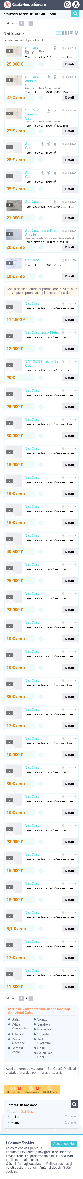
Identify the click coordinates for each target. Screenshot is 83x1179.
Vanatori (43, 1019)
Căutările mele (50, 1089)
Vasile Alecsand (18, 1041)
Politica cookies (57, 1164)
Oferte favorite (32, 1089)
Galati (16, 1019)
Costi (41, 1048)
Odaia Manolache (20, 1026)
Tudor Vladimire (44, 1041)
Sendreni (43, 1024)
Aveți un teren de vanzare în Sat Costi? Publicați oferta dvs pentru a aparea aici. (41, 1070)
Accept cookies (64, 1144)
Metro (15, 1123)
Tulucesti (18, 1034)
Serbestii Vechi (18, 1050)
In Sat (15, 1116)
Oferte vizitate (14, 1089)
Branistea (44, 1029)
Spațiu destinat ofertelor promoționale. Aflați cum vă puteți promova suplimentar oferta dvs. (42, 291)
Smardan (43, 1034)
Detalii (70, 64)
